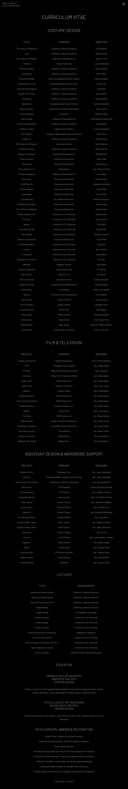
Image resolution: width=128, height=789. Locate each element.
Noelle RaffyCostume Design (11, 4)
